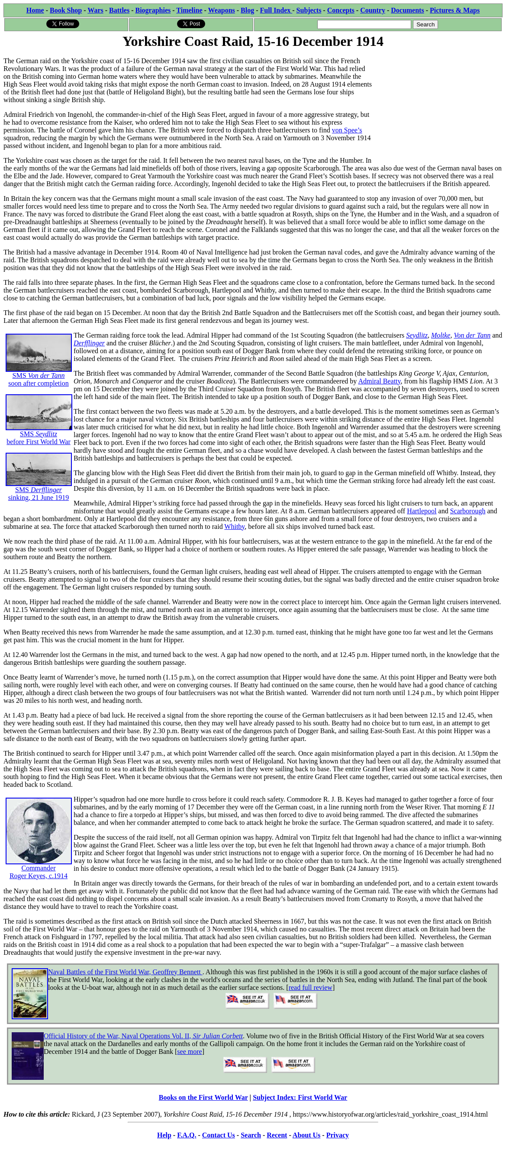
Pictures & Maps (455, 10)
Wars (95, 10)
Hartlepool (421, 511)
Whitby (234, 526)
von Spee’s (347, 130)
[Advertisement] (437, 105)
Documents (407, 10)
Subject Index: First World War (300, 1097)
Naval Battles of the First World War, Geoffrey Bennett (125, 972)
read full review (310, 987)
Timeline (189, 10)
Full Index (276, 10)
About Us (306, 1135)
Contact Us (218, 1135)
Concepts (341, 10)
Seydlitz (417, 335)
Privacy (337, 1135)
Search (251, 1135)
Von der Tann (472, 335)
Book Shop (66, 10)
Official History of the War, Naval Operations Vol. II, (143, 1036)
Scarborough (468, 511)
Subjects (309, 10)
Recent (277, 1135)
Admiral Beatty (379, 381)
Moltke (440, 335)
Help (164, 1135)
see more (189, 1051)
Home (35, 10)
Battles (119, 10)
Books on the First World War (203, 1097)
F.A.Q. (186, 1135)
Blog (247, 10)
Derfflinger (89, 343)
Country (372, 10)
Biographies (153, 10)
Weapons (221, 10)
